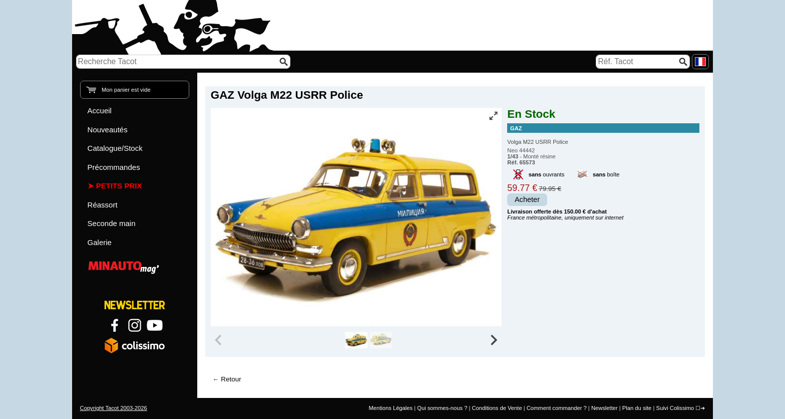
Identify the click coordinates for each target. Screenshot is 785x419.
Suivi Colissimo (675, 408)
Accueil (100, 110)
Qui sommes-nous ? (442, 408)
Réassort (103, 204)
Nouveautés (108, 129)
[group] (356, 340)
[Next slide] (493, 340)
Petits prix (119, 185)
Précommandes (114, 167)
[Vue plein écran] (493, 115)
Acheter (527, 199)
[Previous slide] (219, 340)
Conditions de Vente (497, 408)
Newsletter (604, 408)
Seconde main (112, 223)
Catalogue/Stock (115, 148)
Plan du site (636, 408)
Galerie (100, 242)
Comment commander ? (557, 408)
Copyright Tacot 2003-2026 (113, 408)
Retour (231, 379)
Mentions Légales (390, 408)
